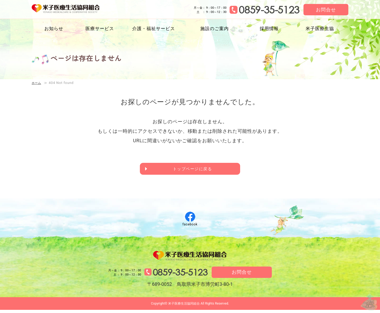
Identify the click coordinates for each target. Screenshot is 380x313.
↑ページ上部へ (364, 296)
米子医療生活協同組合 (76, 10)
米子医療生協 (320, 28)
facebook (189, 225)
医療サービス (100, 28)
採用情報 (269, 28)
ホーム (37, 83)
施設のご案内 (214, 28)
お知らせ (53, 28)
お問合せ (326, 9)
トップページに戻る (193, 170)
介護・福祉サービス (153, 28)
